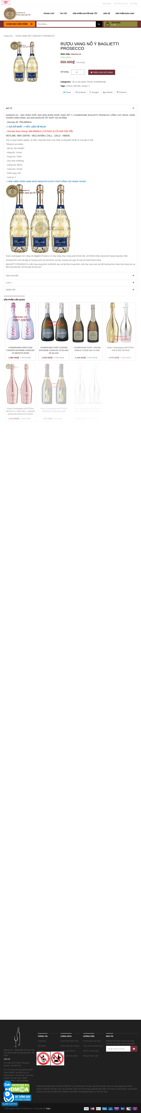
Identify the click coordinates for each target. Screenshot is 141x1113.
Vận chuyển (12, 276)
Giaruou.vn (76, 54)
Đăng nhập (107, 4)
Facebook (81, 92)
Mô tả (9, 108)
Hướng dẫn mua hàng (92, 1041)
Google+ (94, 92)
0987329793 (10, 1104)
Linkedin (108, 92)
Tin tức (40, 1051)
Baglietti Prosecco (42, 256)
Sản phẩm (42, 1046)
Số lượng (65, 72)
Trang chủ (42, 1041)
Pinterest (121, 92)
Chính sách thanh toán (70, 1041)
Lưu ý (9, 283)
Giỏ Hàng (133, 4)
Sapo (48, 1108)
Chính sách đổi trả (68, 1051)
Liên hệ (41, 1056)
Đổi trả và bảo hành (91, 1051)
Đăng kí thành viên (90, 1056)
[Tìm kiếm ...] (66, 24)
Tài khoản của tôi (121, 4)
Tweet (67, 92)
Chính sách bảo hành (69, 1056)
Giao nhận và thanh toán (93, 1046)
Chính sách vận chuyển (70, 1046)
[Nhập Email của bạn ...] (121, 1049)
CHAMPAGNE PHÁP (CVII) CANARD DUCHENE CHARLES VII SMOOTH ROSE (20, 350)
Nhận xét (11, 290)
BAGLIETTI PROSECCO (17, 264)
